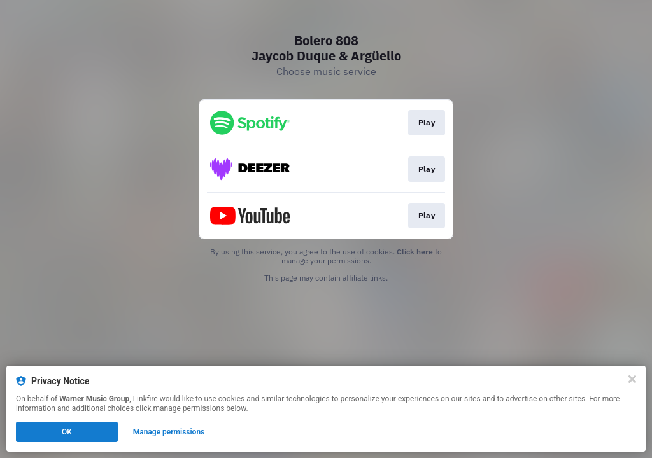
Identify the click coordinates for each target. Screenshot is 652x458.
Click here (415, 251)
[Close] (632, 379)
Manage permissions (169, 431)
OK (67, 431)
